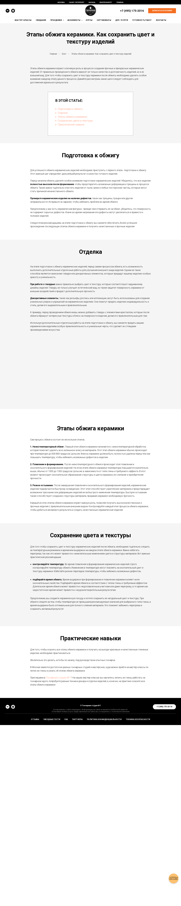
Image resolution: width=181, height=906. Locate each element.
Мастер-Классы (23, 20)
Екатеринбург (106, 2)
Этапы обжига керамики (72, 116)
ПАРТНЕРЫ (77, 900)
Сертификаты (104, 20)
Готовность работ (142, 20)
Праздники (56, 20)
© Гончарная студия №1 (90, 886)
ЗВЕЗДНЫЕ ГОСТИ (51, 900)
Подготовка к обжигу (70, 108)
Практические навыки (71, 124)
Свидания (41, 20)
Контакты (161, 20)
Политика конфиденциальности (104, 900)
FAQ (66, 900)
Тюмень (119, 2)
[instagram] (13, 11)
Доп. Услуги (121, 20)
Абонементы (74, 20)
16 (142, 10)
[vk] (7, 11)
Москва (61, 2)
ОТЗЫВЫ (35, 900)
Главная (53, 54)
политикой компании (120, 893)
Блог (64, 54)
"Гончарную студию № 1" (59, 813)
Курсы (89, 20)
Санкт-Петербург (76, 2)
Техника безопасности (138, 900)
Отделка (63, 112)
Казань (92, 2)
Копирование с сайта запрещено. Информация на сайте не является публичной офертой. (90, 891)
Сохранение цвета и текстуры (75, 120)
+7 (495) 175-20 (130, 10)
